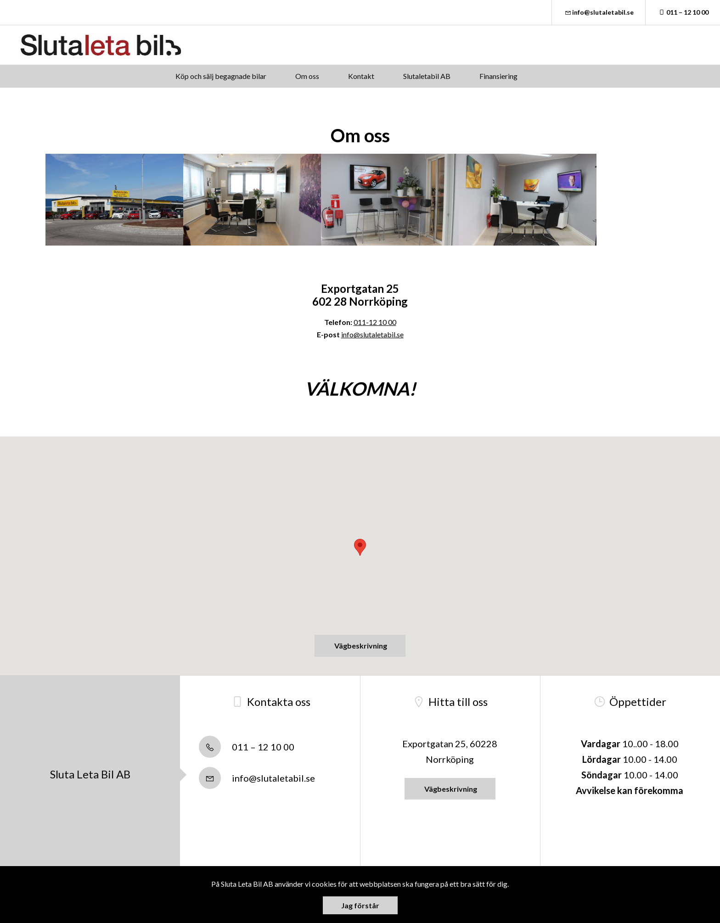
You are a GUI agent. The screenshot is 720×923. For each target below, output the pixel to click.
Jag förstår (360, 905)
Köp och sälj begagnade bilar (220, 76)
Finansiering (498, 76)
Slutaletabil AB (426, 76)
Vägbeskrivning (360, 645)
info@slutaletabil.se (598, 12)
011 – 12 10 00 (683, 12)
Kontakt (361, 76)
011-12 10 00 (375, 322)
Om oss (307, 76)
